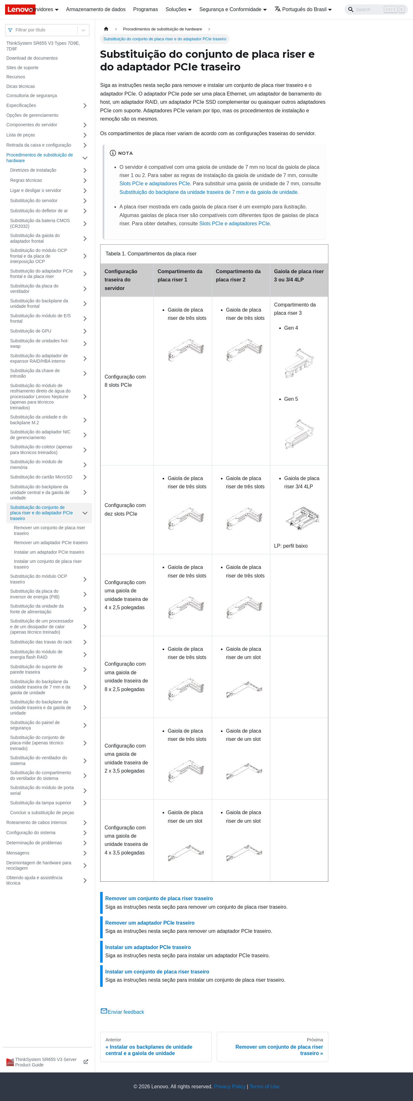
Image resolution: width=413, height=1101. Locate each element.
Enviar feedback (122, 1012)
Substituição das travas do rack (41, 641)
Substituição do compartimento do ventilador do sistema (40, 775)
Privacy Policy (230, 1086)
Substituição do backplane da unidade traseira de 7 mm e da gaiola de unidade (40, 687)
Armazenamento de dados (96, 9)
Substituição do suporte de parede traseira (36, 669)
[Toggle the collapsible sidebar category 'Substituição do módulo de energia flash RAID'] (85, 654)
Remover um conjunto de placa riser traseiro (49, 530)
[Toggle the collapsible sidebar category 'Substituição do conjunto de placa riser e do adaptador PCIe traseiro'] (85, 513)
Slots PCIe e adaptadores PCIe (154, 183)
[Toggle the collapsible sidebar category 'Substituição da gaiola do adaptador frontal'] (85, 238)
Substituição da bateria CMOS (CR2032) (40, 223)
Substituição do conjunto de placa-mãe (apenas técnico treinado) (37, 743)
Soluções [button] (175, 9)
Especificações (21, 105)
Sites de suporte (22, 67)
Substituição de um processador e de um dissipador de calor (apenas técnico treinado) (42, 626)
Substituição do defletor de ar (39, 210)
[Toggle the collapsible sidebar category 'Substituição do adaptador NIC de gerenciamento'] (85, 434)
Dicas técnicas (20, 86)
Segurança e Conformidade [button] (230, 9)
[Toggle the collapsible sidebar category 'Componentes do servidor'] (85, 125)
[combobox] (16, 30)
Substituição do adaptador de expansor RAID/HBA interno (39, 358)
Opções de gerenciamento (32, 115)
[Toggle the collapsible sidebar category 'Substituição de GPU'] (85, 331)
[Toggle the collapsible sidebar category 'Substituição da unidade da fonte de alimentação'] (85, 609)
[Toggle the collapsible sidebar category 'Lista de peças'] (85, 135)
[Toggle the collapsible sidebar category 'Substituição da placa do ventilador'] (85, 288)
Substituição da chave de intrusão (35, 373)
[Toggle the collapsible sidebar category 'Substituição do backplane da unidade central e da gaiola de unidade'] (85, 492)
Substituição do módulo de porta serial (42, 790)
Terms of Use (264, 1086)
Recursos (15, 76)
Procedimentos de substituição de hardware (39, 157)
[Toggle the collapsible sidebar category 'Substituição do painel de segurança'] (85, 725)
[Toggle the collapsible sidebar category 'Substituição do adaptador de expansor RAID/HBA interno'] (85, 358)
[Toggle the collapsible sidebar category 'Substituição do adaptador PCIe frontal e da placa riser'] (85, 274)
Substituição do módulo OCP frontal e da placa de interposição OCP (38, 256)
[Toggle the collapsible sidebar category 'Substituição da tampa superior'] (85, 803)
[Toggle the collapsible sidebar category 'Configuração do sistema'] (85, 833)
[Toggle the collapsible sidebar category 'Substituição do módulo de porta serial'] (85, 790)
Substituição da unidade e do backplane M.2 (39, 419)
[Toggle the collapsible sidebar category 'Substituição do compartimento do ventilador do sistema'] (85, 775)
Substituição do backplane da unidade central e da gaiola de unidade (40, 492)
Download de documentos (32, 58)
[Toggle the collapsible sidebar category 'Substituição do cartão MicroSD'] (85, 477)
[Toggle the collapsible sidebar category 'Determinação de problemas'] (85, 843)
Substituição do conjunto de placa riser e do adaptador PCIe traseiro (41, 513)
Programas (145, 9)
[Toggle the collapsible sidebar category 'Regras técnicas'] (85, 180)
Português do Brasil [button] (300, 9)
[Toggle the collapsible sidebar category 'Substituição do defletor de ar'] (85, 211)
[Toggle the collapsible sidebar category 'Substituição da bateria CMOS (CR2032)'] (85, 223)
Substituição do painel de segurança (35, 725)
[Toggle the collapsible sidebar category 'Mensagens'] (85, 853)
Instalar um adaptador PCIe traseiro (49, 552)
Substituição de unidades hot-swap (39, 343)
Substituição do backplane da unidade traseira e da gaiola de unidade (40, 707)
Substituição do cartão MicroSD (41, 476)
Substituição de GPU (30, 330)
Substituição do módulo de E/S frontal (40, 318)
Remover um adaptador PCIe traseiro (51, 542)
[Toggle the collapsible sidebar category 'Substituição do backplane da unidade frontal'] (85, 303)
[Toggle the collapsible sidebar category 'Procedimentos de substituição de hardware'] (85, 157)
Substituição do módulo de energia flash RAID (36, 654)
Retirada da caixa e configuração (38, 145)
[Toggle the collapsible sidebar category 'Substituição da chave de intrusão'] (85, 373)
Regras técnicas (26, 180)
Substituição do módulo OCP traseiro (38, 579)
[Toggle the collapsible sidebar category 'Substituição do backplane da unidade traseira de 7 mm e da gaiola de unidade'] (85, 687)
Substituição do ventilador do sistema (38, 760)
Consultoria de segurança (31, 95)
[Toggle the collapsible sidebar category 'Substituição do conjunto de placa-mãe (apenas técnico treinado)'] (85, 743)
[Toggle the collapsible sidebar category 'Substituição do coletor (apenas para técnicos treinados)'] (85, 449)
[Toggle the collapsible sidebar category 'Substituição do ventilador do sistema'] (85, 760)
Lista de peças (20, 134)
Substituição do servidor (33, 200)
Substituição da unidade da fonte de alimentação (37, 608)
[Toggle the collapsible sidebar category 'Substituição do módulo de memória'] (85, 464)
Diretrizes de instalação (33, 170)
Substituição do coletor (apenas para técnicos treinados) (41, 449)
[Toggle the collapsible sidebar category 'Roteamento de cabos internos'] (85, 823)
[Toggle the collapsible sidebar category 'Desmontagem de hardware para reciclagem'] (85, 865)
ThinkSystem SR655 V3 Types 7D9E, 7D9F (43, 46)
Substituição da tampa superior (40, 802)
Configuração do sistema (30, 832)
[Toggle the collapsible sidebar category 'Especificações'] (85, 106)
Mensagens (17, 852)
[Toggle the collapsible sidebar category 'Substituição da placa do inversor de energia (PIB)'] (85, 594)
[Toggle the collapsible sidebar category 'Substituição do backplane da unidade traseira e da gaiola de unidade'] (85, 707)
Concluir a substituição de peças (42, 812)
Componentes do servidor (31, 124)
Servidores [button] (41, 9)
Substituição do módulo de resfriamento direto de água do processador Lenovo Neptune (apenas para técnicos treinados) (40, 396)
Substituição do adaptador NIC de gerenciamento (40, 434)
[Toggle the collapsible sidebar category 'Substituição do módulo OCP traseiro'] (85, 579)
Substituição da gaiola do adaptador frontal (35, 238)
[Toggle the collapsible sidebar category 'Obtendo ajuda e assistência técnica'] (85, 880)
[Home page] (106, 29)
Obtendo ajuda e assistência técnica (34, 880)
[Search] (376, 9)
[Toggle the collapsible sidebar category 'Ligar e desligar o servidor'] (85, 191)
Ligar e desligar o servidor (35, 190)
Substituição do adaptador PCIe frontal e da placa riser (41, 273)
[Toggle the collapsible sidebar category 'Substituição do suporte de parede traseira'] (85, 669)
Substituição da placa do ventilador (34, 288)
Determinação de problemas (34, 842)
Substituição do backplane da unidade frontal (39, 303)
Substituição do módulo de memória (36, 464)
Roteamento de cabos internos (36, 822)
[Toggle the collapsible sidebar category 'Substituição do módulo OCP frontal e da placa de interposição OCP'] (85, 256)
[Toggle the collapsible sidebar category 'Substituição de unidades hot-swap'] (85, 343)
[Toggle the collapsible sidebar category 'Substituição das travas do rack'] (85, 642)
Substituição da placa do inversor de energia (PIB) (35, 594)
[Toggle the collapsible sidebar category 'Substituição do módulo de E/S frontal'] (85, 318)
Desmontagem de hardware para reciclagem (38, 865)
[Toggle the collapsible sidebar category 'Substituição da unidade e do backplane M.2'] (85, 419)
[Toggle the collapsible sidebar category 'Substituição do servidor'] (85, 201)
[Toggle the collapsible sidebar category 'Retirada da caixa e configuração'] (85, 145)
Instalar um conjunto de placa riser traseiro (48, 564)
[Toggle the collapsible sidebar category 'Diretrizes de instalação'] (85, 170)
